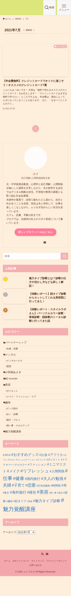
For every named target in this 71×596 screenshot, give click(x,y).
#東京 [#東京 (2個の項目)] (6, 512)
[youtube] (35, 242)
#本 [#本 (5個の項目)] (64, 505)
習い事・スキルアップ (20, 443)
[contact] (44, 242)
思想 (11, 372)
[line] (31, 242)
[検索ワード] (35, 256)
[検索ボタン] (49, 7)
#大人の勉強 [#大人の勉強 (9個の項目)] (52, 498)
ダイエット (14, 401)
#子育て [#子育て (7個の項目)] (18, 505)
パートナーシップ (17, 343)
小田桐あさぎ (15, 379)
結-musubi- (13, 386)
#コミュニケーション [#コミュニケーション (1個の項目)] (26, 479)
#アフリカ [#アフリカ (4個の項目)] (55, 474)
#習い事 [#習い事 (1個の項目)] (52, 512)
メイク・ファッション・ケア (23, 408)
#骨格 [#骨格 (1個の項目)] (29, 521)
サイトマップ (37, 580)
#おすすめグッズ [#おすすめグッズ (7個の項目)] (25, 474)
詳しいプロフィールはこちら (35, 232)
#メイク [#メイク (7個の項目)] (13, 491)
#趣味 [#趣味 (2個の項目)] (9, 520)
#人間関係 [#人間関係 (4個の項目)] (57, 491)
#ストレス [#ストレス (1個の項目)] (41, 479)
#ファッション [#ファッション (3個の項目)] (37, 484)
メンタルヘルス (16, 365)
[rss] (42, 573)
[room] (26, 242)
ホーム (7, 580)
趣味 (9, 415)
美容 (9, 394)
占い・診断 (14, 429)
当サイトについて (20, 580)
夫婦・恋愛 (14, 350)
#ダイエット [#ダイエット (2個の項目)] (53, 479)
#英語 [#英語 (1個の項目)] (59, 512)
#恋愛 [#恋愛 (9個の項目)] (30, 505)
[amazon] (40, 242)
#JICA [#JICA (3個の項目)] (7, 474)
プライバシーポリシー (56, 580)
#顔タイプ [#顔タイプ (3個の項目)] (19, 520)
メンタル (12, 357)
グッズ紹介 (14, 423)
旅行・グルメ (15, 436)
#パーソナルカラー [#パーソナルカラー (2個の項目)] (16, 484)
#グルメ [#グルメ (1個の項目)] (11, 479)
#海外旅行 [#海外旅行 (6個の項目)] (18, 512)
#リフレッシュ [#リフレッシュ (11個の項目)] (34, 490)
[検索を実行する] (64, 256)
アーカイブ (9, 552)
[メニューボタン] (64, 7)
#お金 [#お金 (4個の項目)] (43, 474)
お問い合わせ (35, 585)
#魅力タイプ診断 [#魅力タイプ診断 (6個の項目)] (46, 521)
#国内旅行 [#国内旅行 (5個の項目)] (32, 498)
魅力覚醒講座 (15, 450)
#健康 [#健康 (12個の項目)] (18, 498)
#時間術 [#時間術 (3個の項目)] (56, 505)
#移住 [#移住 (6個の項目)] (31, 512)
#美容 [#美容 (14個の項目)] (42, 511)
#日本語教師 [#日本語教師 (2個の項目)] (43, 505)
